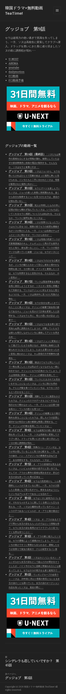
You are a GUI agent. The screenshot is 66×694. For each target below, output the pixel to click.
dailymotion (16, 71)
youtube (14, 67)
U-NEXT (13, 59)
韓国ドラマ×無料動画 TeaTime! (24, 10)
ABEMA (13, 63)
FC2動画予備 (16, 80)
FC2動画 (13, 76)
